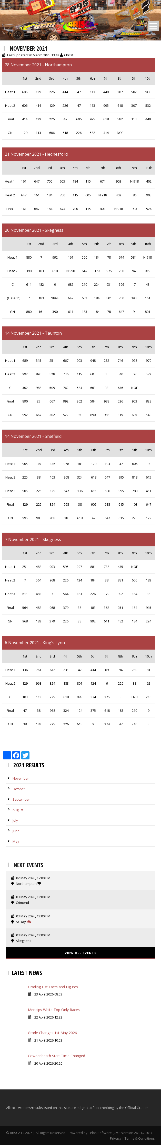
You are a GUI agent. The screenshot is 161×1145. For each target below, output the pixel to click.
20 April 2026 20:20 (48, 1063)
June (16, 831)
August (18, 810)
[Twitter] (77, 10)
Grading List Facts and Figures (53, 986)
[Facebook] (69, 10)
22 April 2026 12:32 (48, 1017)
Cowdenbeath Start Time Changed (56, 1055)
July (15, 820)
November (21, 778)
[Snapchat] (92, 9)
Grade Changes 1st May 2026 (52, 1032)
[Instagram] (85, 9)
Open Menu (153, 26)
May (16, 841)
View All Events (81, 952)
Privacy (115, 1138)
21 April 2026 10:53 (48, 1040)
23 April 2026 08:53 (48, 994)
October (19, 789)
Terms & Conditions (140, 1138)
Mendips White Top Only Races (54, 1009)
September (21, 799)
